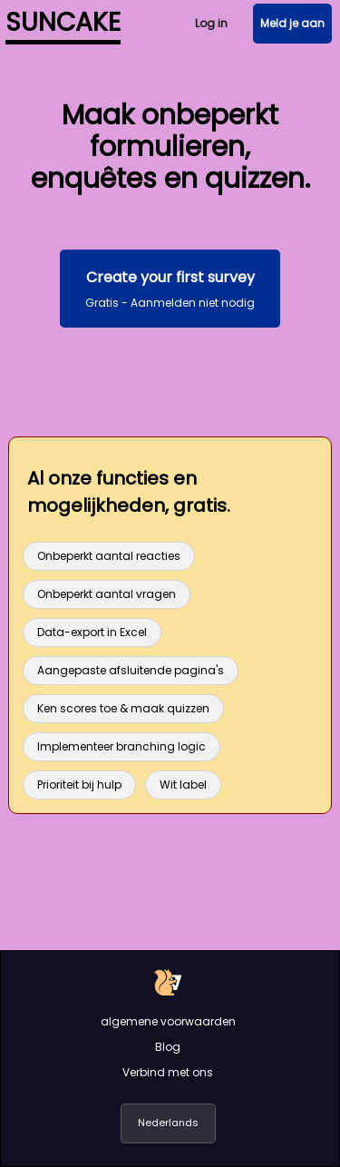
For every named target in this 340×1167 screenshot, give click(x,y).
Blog (167, 1046)
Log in (211, 23)
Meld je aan (292, 23)
